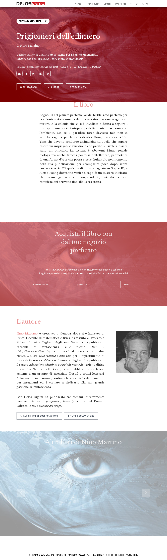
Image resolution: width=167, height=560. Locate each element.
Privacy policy (131, 554)
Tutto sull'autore (81, 412)
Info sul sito (120, 3)
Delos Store (40, 281)
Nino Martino (30, 45)
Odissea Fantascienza (30, 20)
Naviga (79, 3)
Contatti (107, 3)
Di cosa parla (29, 86)
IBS (126, 281)
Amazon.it (83, 281)
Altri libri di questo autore (39, 412)
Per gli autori (93, 3)
